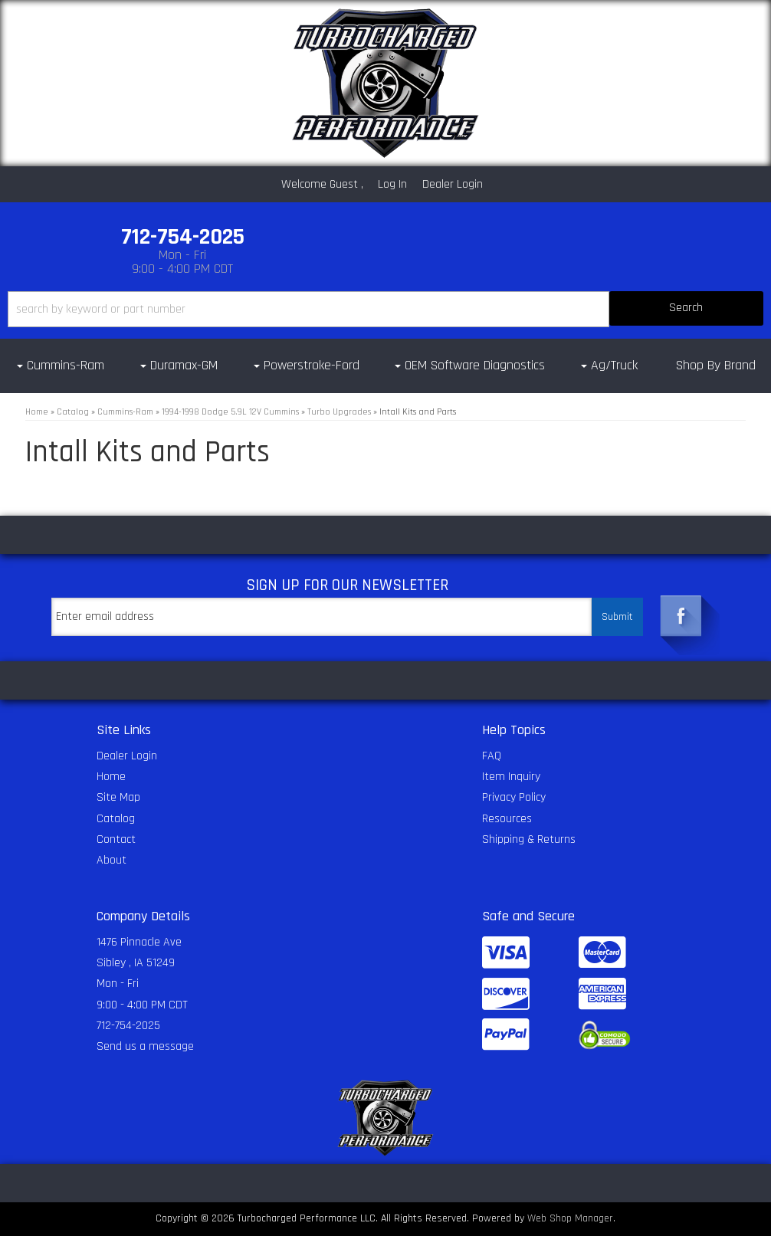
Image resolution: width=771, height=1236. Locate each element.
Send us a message (145, 1046)
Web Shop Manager (570, 1218)
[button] (385, 309)
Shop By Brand (716, 365)
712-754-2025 (128, 1026)
